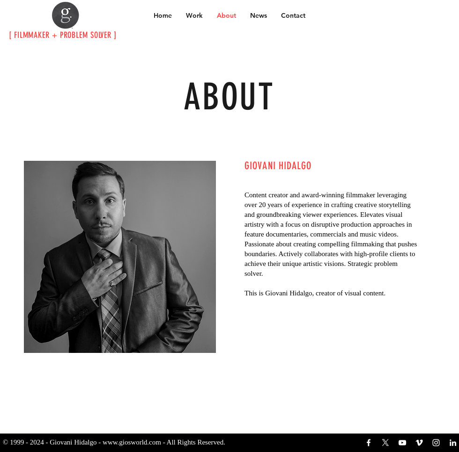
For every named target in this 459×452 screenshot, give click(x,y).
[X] (385, 442)
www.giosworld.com (132, 442)
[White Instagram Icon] (436, 442)
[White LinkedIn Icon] (453, 442)
